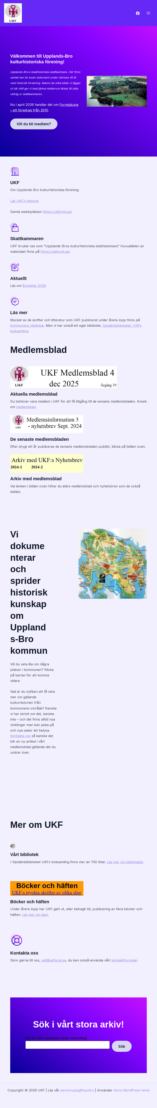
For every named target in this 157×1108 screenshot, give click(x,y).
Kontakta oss (20, 736)
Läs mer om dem (35, 915)
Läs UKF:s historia (24, 201)
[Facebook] (138, 13)
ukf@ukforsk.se (53, 960)
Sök (121, 1046)
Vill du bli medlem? (34, 124)
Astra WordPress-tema (131, 1090)
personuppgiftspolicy (77, 1090)
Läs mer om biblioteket (125, 862)
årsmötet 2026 (34, 286)
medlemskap (26, 407)
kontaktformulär (124, 960)
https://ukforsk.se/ (57, 212)
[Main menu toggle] (148, 13)
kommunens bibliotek (27, 325)
